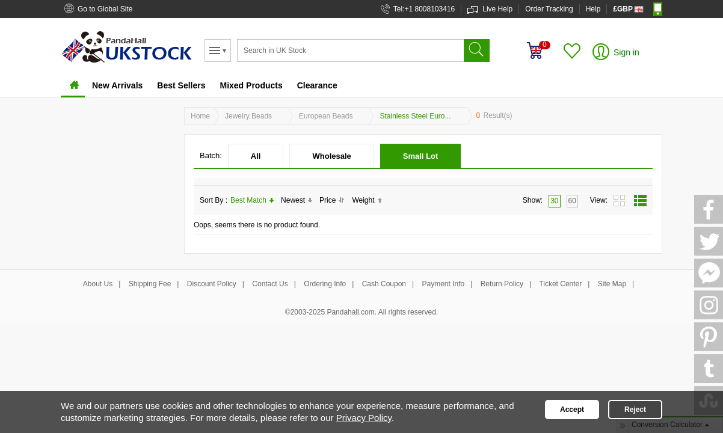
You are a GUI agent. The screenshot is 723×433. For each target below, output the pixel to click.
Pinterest (708, 336)
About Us (97, 284)
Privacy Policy (364, 418)
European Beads (325, 116)
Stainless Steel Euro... (415, 116)
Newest (296, 200)
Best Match (252, 200)
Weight (366, 200)
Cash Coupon (384, 284)
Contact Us (270, 284)
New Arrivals (117, 85)
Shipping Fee (150, 284)
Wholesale (331, 156)
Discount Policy (211, 284)
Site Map (612, 284)
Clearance (317, 85)
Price (332, 200)
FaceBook (708, 209)
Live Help (497, 9)
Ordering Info (325, 284)
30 (554, 201)
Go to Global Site (105, 9)
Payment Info (443, 284)
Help (593, 9)
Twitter (708, 241)
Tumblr (708, 368)
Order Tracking (549, 9)
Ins (708, 304)
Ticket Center (560, 284)
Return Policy (502, 284)
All (256, 156)
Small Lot (420, 156)
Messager (708, 273)
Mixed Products (251, 85)
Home (73, 86)
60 (572, 201)
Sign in (626, 52)
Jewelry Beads (248, 116)
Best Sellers (181, 85)
